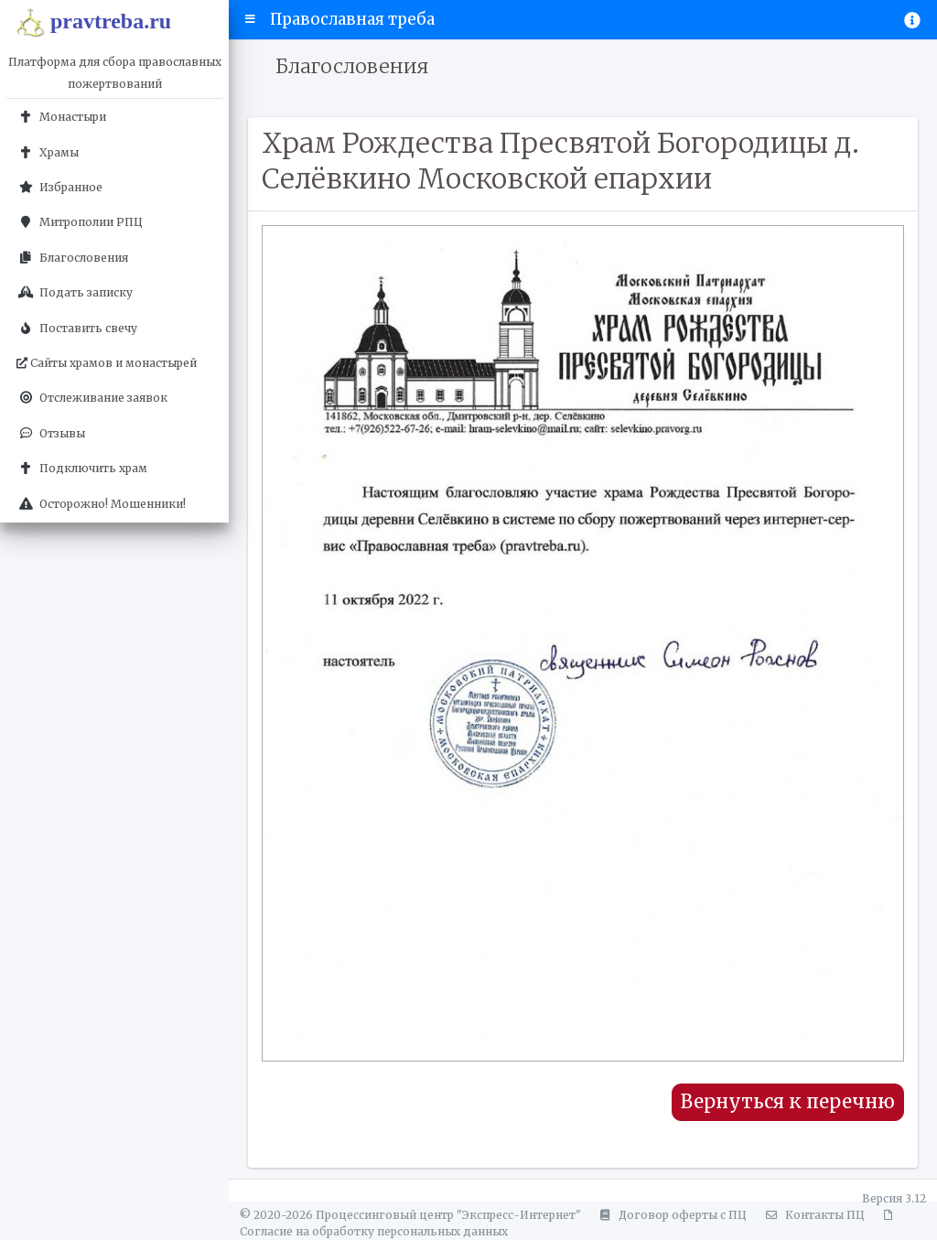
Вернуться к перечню (788, 1102)
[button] (250, 19)
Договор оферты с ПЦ (671, 1215)
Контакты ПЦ (812, 1215)
